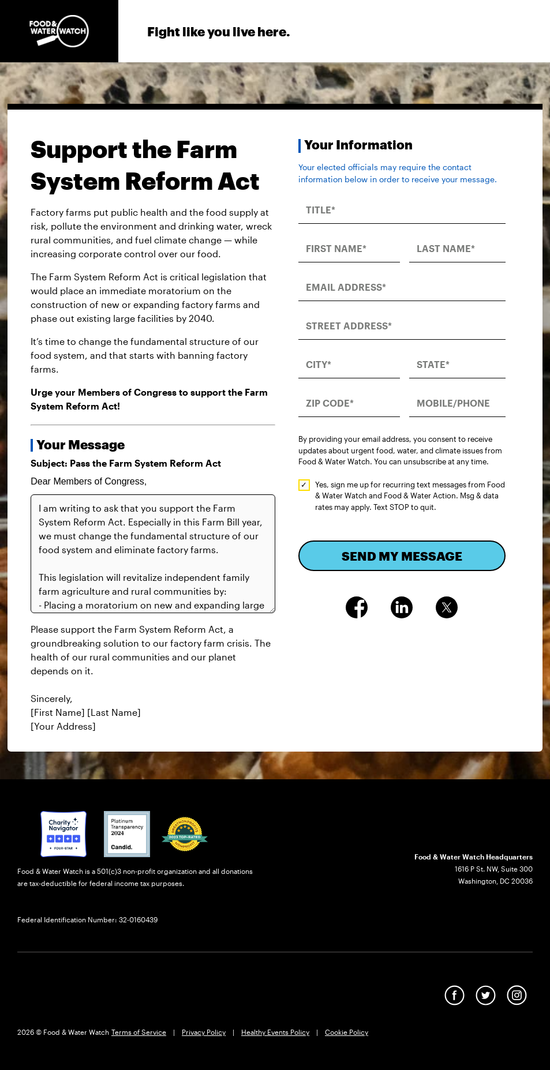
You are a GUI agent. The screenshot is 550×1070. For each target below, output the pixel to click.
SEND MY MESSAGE (402, 556)
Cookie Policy (346, 1032)
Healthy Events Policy (275, 1032)
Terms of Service (138, 1032)
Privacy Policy (204, 1032)
